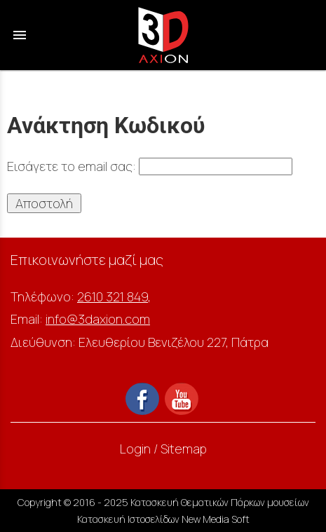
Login (135, 448)
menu (19, 35)
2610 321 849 (112, 296)
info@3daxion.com (98, 319)
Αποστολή (44, 203)
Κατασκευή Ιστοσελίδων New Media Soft (163, 519)
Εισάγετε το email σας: (149, 166)
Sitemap (184, 448)
